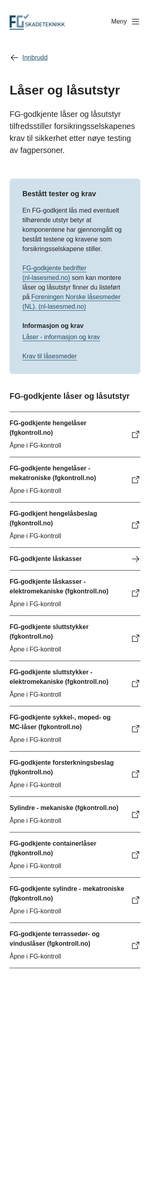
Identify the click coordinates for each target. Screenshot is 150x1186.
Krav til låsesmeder (49, 356)
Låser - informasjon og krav (61, 337)
